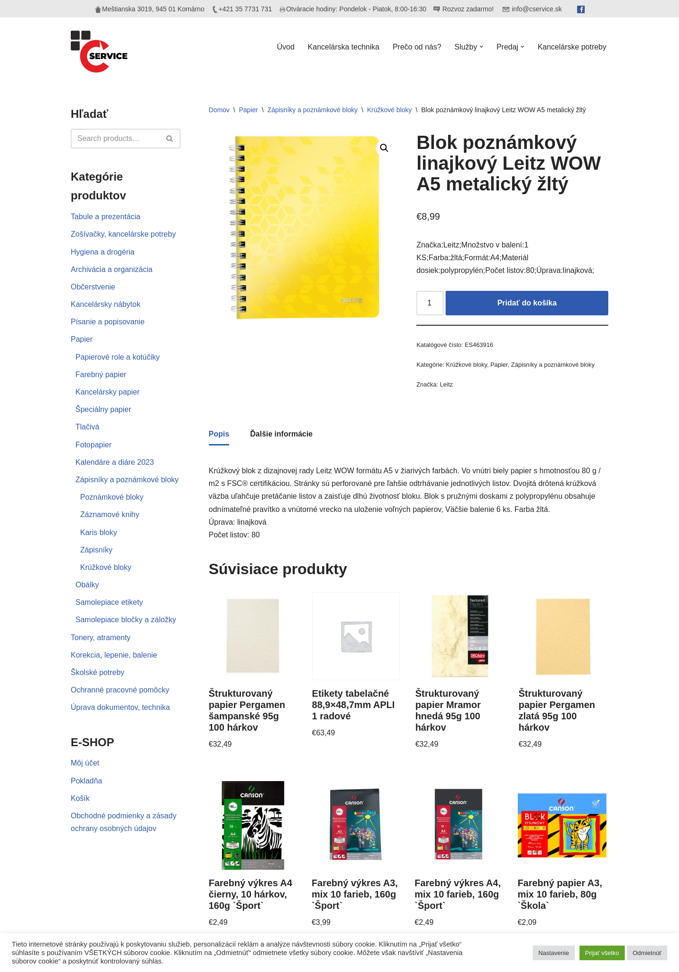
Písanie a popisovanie (108, 322)
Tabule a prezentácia (106, 217)
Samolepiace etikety (109, 602)
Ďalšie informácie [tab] (281, 434)
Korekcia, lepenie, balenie (114, 655)
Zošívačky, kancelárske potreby (123, 234)
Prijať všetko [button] (602, 952)
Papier (81, 339)
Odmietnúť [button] (647, 952)
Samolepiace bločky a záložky (125, 620)
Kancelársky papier (107, 392)
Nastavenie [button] (553, 952)
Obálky (87, 585)
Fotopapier (93, 445)
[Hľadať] (115, 138)
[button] (481, 47)
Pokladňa (86, 781)
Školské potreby (97, 672)
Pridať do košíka (527, 303)
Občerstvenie (93, 287)
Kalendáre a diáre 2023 (114, 462)
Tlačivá (87, 427)
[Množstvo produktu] (430, 303)
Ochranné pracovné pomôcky (120, 690)
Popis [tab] (219, 434)
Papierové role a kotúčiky (117, 357)
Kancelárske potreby (572, 47)
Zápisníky (96, 550)
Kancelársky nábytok (106, 304)
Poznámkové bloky (111, 497)
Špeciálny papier (103, 409)
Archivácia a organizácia (111, 269)
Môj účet (85, 763)
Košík (80, 798)
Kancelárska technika (344, 47)
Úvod (285, 47)
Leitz (446, 384)
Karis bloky (98, 532)
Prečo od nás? (417, 47)
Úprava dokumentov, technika (120, 707)
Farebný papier (100, 375)
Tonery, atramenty (101, 638)
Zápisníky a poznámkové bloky (127, 480)
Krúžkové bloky (106, 567)
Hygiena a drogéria (102, 252)
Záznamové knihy (109, 515)
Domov (219, 110)
